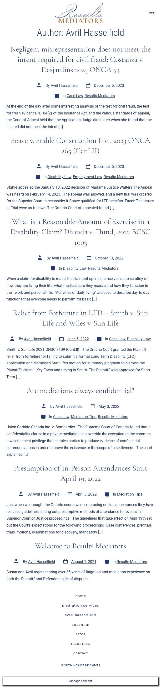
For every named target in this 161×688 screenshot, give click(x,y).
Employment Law (87, 177)
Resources (80, 643)
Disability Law (59, 177)
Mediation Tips (83, 416)
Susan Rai (81, 624)
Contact (80, 653)
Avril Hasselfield (64, 85)
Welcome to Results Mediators (80, 545)
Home (80, 596)
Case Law (75, 95)
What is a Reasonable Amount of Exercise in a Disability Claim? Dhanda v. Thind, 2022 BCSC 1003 (80, 232)
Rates (81, 634)
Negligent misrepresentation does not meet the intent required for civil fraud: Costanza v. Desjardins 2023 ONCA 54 (80, 59)
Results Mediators (100, 95)
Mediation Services (80, 605)
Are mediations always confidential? (80, 390)
